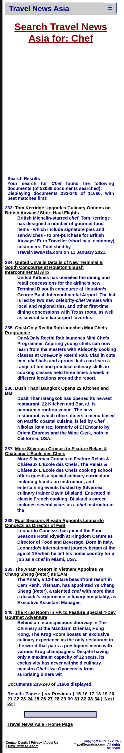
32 (83, 698)
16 (84, 693)
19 (104, 693)
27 (50, 698)
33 (90, 698)
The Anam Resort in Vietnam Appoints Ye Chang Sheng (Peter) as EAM (54, 572)
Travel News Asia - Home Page (40, 724)
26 (43, 698)
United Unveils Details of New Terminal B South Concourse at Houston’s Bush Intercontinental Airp (54, 267)
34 (96, 698)
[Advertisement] (58, 113)
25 (36, 698)
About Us (51, 742)
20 (111, 693)
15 (78, 693)
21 (9, 698)
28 (56, 698)
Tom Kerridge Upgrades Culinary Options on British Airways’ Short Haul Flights (58, 210)
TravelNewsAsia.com (23, 746)
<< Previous (58, 693)
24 (29, 698)
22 (16, 698)
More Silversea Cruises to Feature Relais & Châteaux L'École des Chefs (56, 451)
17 (91, 693)
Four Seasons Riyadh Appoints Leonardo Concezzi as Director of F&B (54, 523)
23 (23, 698)
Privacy (36, 742)
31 (76, 698)
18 (98, 693)
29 (63, 698)
